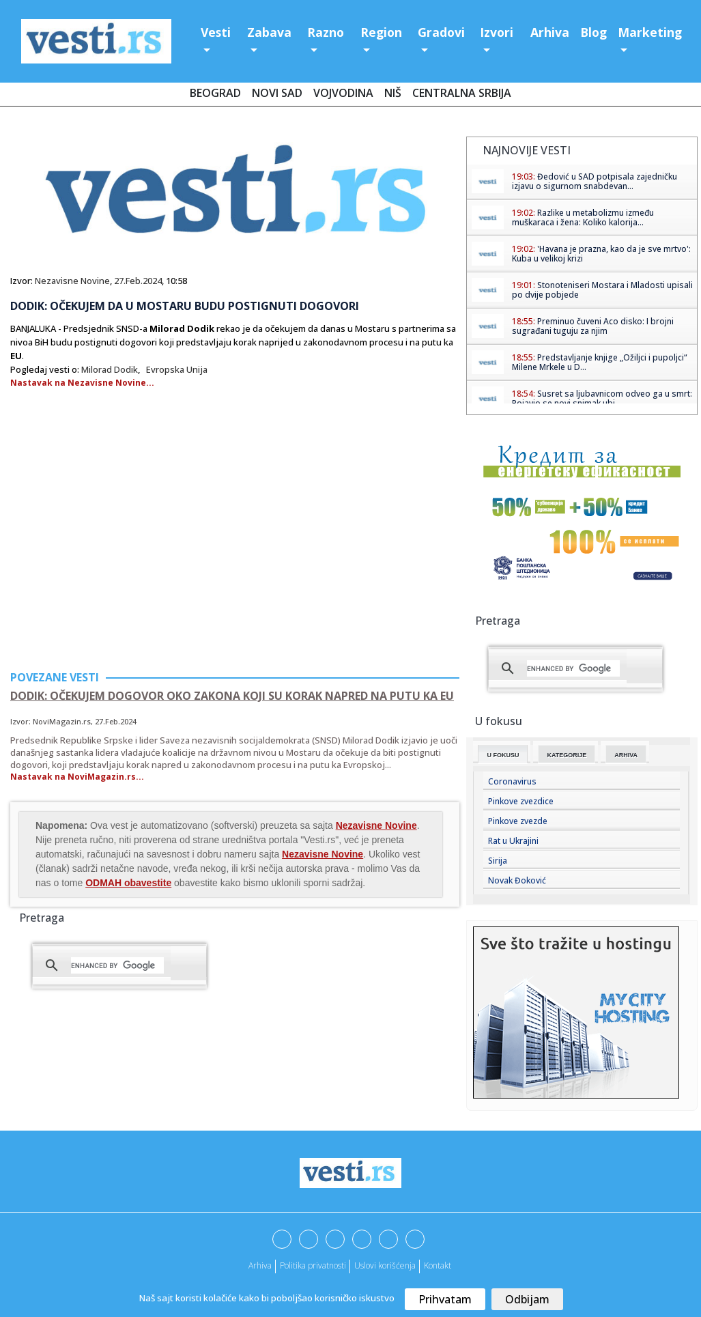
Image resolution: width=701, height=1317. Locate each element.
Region (381, 32)
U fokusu (503, 755)
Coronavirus (512, 781)
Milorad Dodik (109, 369)
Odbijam (527, 1299)
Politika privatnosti (313, 1265)
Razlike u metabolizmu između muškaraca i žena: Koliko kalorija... (583, 217)
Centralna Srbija (461, 92)
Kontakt (437, 1265)
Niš (392, 92)
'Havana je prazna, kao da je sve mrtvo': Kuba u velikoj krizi (601, 253)
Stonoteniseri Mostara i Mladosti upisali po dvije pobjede (602, 289)
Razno (325, 32)
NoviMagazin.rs (62, 721)
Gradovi (441, 32)
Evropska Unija (177, 369)
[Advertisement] (125, 553)
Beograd (215, 92)
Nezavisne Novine (72, 280)
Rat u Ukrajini (513, 841)
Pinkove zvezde (517, 821)
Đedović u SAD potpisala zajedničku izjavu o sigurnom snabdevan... (594, 181)
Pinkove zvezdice (521, 801)
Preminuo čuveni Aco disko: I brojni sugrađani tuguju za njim (593, 326)
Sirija (497, 860)
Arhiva (549, 32)
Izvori (496, 32)
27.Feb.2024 (138, 280)
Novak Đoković (517, 880)
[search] (117, 965)
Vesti (216, 32)
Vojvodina (343, 92)
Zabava (269, 32)
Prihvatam (445, 1299)
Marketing (650, 32)
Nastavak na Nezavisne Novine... (82, 382)
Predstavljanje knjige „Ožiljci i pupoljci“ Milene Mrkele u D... (599, 362)
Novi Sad (277, 92)
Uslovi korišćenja (385, 1265)
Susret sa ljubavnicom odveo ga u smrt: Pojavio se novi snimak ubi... (602, 398)
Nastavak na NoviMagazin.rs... (77, 776)
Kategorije (566, 755)
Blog (593, 32)
